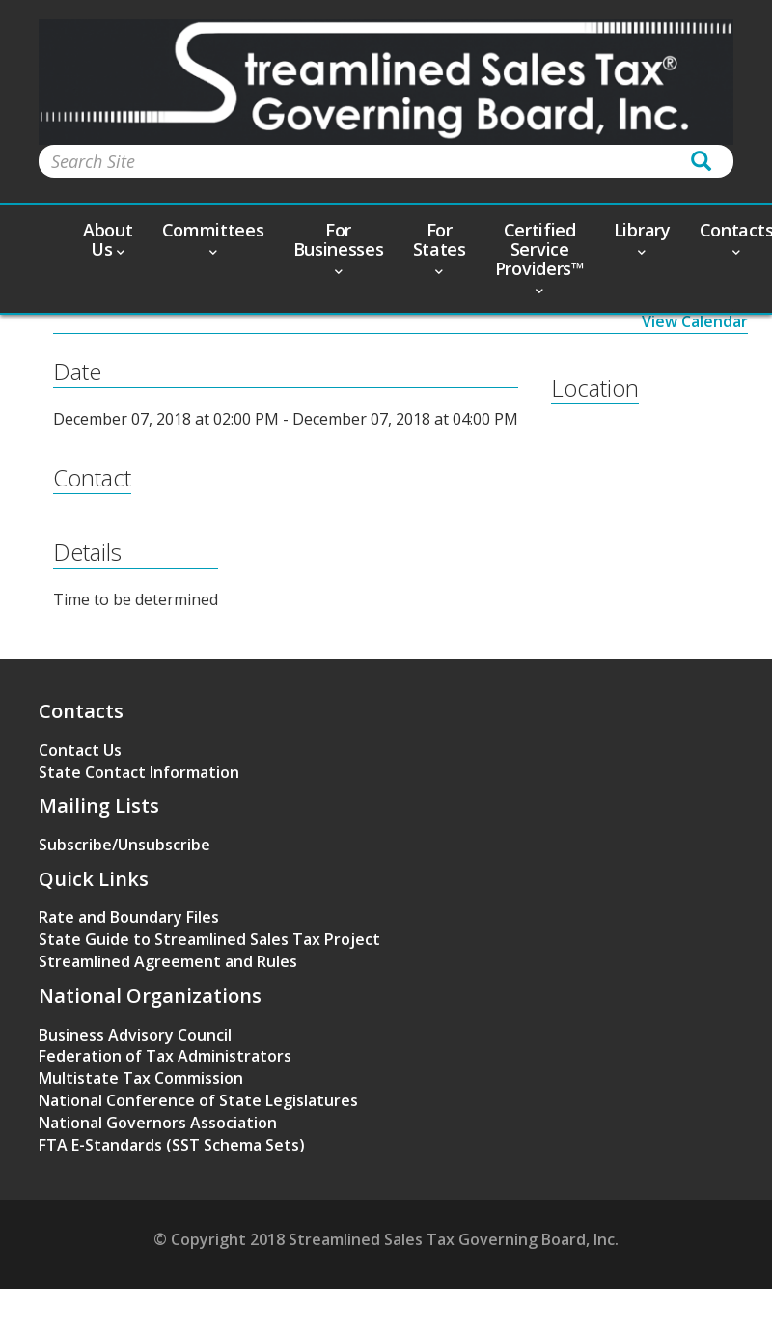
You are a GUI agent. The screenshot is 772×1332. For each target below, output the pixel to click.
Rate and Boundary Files (129, 917)
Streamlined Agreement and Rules (168, 961)
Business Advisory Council (135, 1034)
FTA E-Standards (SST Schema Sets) (172, 1144)
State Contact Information (139, 772)
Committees (213, 237)
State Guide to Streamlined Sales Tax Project (209, 939)
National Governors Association (158, 1122)
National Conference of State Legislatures (198, 1100)
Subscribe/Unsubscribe (124, 844)
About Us (108, 239)
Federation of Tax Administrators (165, 1056)
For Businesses (338, 247)
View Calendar (695, 321)
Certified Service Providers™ (540, 256)
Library (642, 237)
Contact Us (80, 750)
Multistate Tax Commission (141, 1078)
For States (439, 247)
